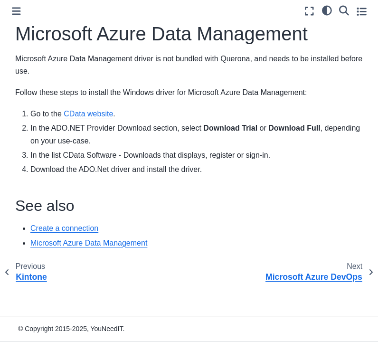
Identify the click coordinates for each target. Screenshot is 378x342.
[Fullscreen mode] (309, 11)
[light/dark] (327, 10)
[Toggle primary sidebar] (16, 11)
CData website (88, 114)
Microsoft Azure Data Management (88, 243)
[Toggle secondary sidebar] (361, 11)
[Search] (344, 10)
